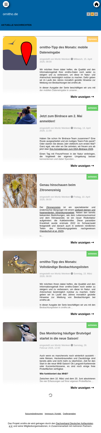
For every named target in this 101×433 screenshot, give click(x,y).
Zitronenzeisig (53, 207)
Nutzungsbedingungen (34, 414)
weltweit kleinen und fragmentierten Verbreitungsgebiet (67, 211)
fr (88, 14)
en (96, 14)
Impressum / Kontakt (53, 414)
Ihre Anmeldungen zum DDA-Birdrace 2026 (71, 149)
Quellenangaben (69, 414)
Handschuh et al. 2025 (51, 231)
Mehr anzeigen (82, 96)
